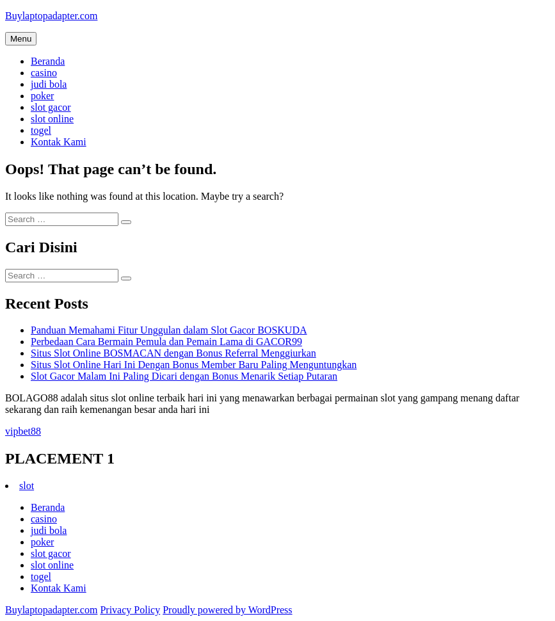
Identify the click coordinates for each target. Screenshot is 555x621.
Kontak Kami (58, 141)
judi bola (49, 84)
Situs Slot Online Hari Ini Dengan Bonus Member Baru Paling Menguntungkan (194, 364)
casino (44, 72)
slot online (52, 118)
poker (42, 95)
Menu (20, 39)
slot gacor (51, 107)
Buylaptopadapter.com (51, 15)
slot (26, 485)
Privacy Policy (130, 609)
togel (41, 130)
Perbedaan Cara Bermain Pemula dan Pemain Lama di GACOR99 (166, 341)
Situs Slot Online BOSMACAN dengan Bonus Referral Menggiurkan (173, 353)
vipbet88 (23, 431)
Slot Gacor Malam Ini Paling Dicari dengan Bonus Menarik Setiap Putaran (184, 376)
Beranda (48, 61)
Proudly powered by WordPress (227, 609)
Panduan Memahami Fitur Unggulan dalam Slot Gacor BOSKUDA (169, 330)
